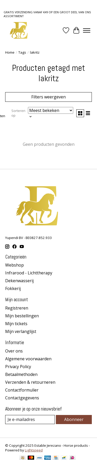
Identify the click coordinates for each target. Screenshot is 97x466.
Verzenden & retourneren (30, 382)
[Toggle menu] (86, 30)
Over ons (14, 351)
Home (9, 52)
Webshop (14, 265)
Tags (22, 52)
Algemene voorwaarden (28, 359)
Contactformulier (22, 390)
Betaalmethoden (21, 374)
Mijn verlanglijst (20, 331)
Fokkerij (13, 288)
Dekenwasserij (19, 281)
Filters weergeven (48, 97)
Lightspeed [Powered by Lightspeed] (34, 450)
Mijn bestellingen (22, 316)
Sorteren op (18, 113)
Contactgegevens (22, 398)
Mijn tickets (16, 323)
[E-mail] (30, 419)
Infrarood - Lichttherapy (28, 273)
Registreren (16, 308)
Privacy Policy (18, 366)
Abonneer (74, 419)
